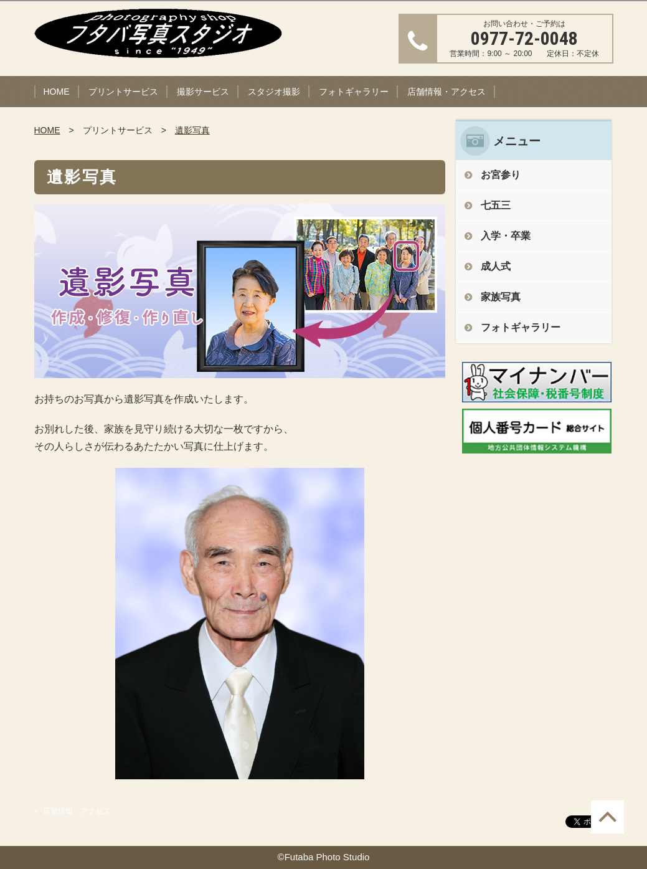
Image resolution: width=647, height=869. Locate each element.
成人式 (496, 266)
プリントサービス (123, 92)
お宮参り (501, 174)
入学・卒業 (506, 235)
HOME (57, 92)
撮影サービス (203, 92)
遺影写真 (192, 130)
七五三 (496, 205)
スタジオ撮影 (274, 92)
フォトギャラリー (354, 92)
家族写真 (501, 297)
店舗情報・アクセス (446, 92)
